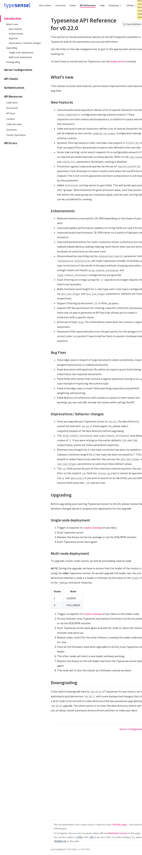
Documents (12, 107)
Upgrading (11, 47)
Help (102, 5)
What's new (12, 24)
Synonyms (11, 129)
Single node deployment (21, 52)
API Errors (10, 143)
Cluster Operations (16, 135)
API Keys (10, 113)
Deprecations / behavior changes (25, 43)
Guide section (118, 61)
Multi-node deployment (20, 57)
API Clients (11, 79)
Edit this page (119, 824)
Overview (60, 5)
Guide (73, 5)
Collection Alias (14, 124)
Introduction (12, 18)
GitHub (131, 5)
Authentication (14, 88)
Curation (10, 118)
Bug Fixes (13, 38)
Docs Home (45, 5)
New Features (15, 29)
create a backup (92, 527)
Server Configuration (18, 70)
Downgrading (13, 62)
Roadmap (115, 5)
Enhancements (16, 33)
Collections (12, 102)
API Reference (88, 5)
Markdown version (117, 833)
